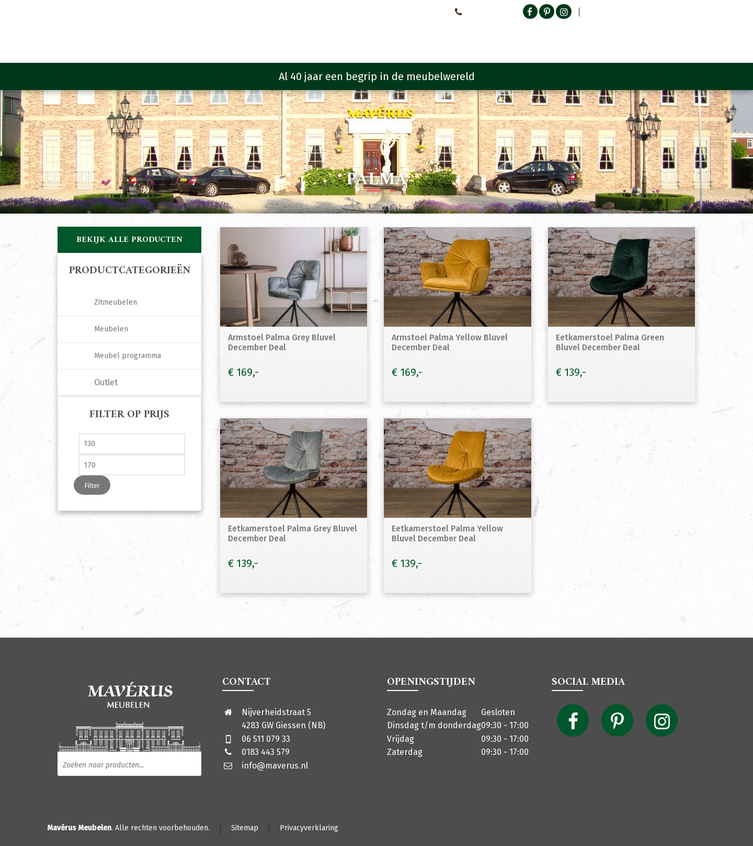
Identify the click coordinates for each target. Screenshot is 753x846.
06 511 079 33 (266, 739)
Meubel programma (127, 355)
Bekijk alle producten (129, 239)
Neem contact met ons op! (402, 11)
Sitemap (244, 827)
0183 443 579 (266, 752)
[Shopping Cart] (688, 36)
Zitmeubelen (115, 302)
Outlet (106, 382)
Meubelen (111, 329)
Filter (92, 485)
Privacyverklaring (309, 827)
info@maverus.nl (275, 766)
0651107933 (475, 11)
